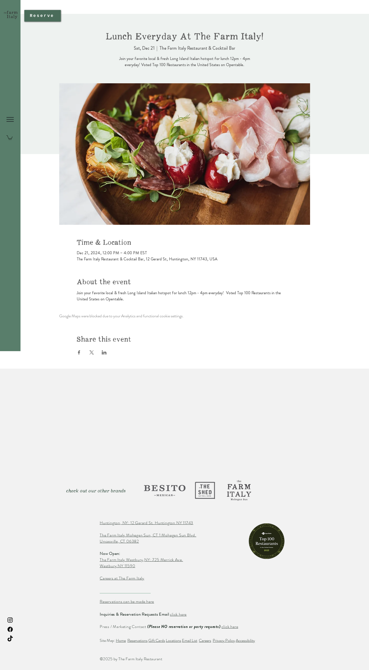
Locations (173, 640)
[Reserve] (42, 16)
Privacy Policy (224, 640)
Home (121, 640)
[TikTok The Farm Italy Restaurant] (10, 638)
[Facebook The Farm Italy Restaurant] (10, 629)
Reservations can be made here (127, 601)
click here (178, 614)
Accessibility (245, 640)
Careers (205, 640)
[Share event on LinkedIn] (104, 352)
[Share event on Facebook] (79, 352)
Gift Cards (156, 640)
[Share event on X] (91, 352)
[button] (10, 119)
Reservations (137, 640)
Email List (189, 640)
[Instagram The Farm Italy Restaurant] (10, 619)
